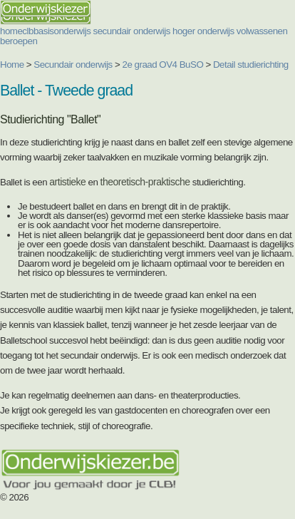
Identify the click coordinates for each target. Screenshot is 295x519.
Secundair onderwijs (73, 64)
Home (12, 64)
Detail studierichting (251, 64)
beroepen (18, 41)
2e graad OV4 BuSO (163, 64)
